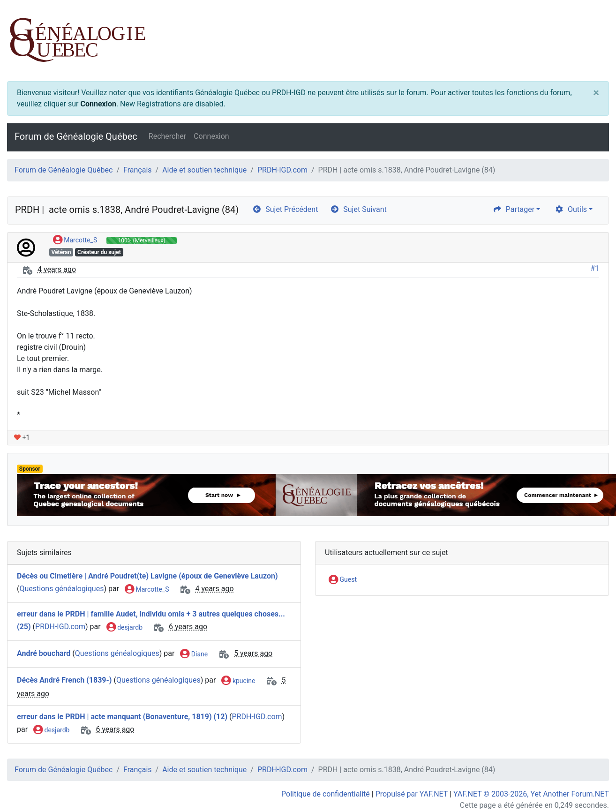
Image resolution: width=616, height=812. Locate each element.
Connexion (98, 103)
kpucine (238, 681)
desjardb (124, 628)
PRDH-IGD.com (282, 169)
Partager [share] (513, 209)
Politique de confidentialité (325, 793)
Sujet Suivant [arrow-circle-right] (358, 209)
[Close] (596, 93)
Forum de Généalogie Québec (76, 136)
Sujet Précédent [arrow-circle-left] (285, 209)
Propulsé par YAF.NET (412, 793)
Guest (343, 580)
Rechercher (167, 136)
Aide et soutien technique (204, 169)
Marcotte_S (75, 240)
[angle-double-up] (590, 782)
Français (137, 169)
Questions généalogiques (61, 589)
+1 (22, 437)
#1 (594, 268)
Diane (194, 654)
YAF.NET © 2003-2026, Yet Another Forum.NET (531, 793)
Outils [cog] (571, 209)
